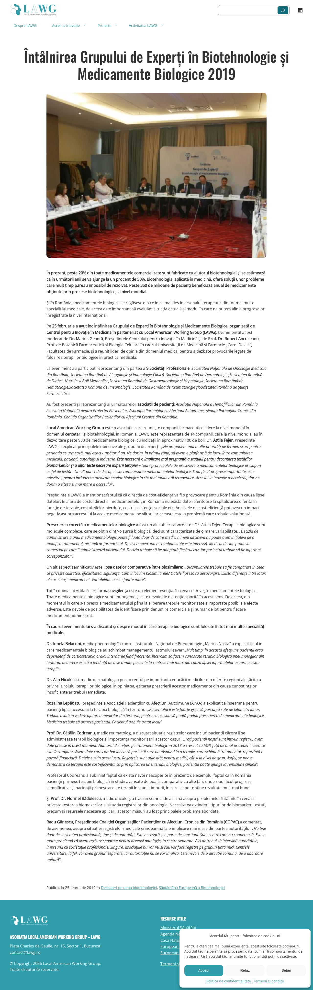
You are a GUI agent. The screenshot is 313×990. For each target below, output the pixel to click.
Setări (286, 970)
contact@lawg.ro (25, 952)
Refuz (245, 970)
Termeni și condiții (268, 981)
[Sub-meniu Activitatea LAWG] (162, 25)
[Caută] (283, 10)
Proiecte (104, 25)
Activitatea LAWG (143, 25)
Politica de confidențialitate (228, 981)
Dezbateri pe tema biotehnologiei (129, 887)
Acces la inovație (66, 25)
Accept (203, 970)
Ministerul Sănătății (178, 927)
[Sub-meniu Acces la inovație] (85, 25)
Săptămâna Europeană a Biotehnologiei (192, 887)
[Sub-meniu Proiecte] (116, 25)
